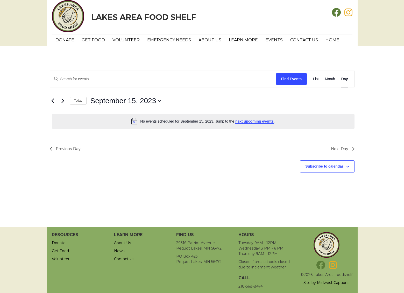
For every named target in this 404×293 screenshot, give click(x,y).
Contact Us (304, 39)
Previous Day (65, 149)
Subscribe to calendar (324, 166)
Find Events (291, 79)
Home (332, 39)
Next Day (343, 149)
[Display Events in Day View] (344, 79)
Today (78, 100)
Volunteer (126, 39)
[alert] (203, 121)
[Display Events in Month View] (330, 79)
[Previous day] (53, 101)
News (119, 251)
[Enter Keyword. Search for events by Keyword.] (163, 79)
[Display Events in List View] (316, 79)
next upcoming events (254, 121)
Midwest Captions (333, 282)
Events (274, 39)
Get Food (93, 39)
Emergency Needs (169, 39)
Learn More (243, 39)
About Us (210, 39)
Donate (64, 39)
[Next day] (63, 101)
